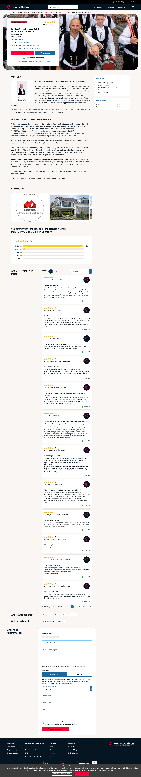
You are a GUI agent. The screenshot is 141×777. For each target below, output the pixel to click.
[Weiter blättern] (92, 207)
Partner (52, 750)
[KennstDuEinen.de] (19, 7)
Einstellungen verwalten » (106, 770)
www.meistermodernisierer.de (29, 45)
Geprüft (86, 301)
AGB (48, 722)
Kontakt (52, 753)
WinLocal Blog (72, 750)
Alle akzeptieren (82, 774)
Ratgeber (121, 7)
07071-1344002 (24, 42)
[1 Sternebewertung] (43, 636)
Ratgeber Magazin (13, 750)
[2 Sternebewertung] (47, 636)
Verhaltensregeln (79, 666)
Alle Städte (98, 7)
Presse (52, 747)
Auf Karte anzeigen (17, 39)
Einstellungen (39, 743)
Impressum (71, 743)
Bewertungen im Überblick (25, 61)
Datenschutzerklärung (53, 724)
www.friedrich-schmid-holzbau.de (30, 48)
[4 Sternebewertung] (54, 636)
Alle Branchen (110, 7)
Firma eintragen (12, 753)
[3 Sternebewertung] (50, 636)
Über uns (53, 743)
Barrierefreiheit (55, 756)
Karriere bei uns (73, 753)
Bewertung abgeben (43, 62)
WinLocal (71, 747)
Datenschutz (29, 743)
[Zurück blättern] (11, 207)
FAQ (26, 753)
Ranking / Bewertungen (33, 756)
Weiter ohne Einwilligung (61, 774)
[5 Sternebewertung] (57, 636)
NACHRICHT (45, 53)
